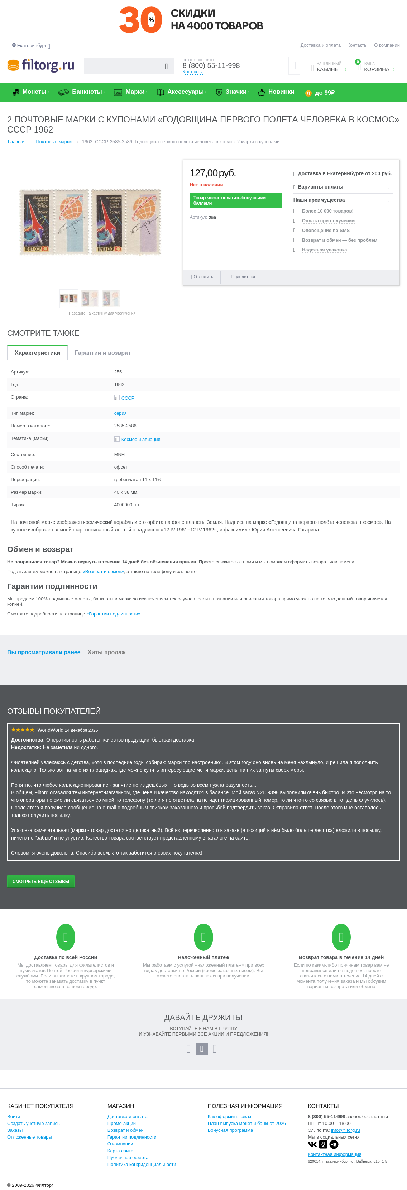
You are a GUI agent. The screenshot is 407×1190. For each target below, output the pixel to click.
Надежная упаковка (324, 249)
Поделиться (241, 277)
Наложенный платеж (203, 957)
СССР (128, 398)
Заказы (15, 1130)
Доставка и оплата (321, 45)
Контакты (358, 45)
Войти (13, 1116)
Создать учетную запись (33, 1123)
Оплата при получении (328, 220)
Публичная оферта (128, 1157)
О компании (387, 45)
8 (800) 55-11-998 (211, 65)
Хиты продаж (107, 652)
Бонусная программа (230, 1130)
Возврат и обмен (125, 1130)
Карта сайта (120, 1150)
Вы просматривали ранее (44, 652)
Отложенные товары (29, 1137)
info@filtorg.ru (345, 1130)
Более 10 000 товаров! (328, 211)
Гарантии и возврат (103, 353)
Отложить (204, 276)
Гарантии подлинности (132, 1137)
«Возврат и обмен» (103, 571)
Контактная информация (334, 1154)
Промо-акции (121, 1123)
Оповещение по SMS (326, 230)
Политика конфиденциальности (141, 1164)
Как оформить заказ (229, 1116)
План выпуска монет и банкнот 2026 (247, 1123)
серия (120, 413)
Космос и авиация (141, 439)
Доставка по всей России (65, 957)
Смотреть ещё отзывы (41, 881)
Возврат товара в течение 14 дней (341, 957)
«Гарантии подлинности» (113, 614)
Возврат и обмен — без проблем (340, 240)
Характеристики (37, 353)
